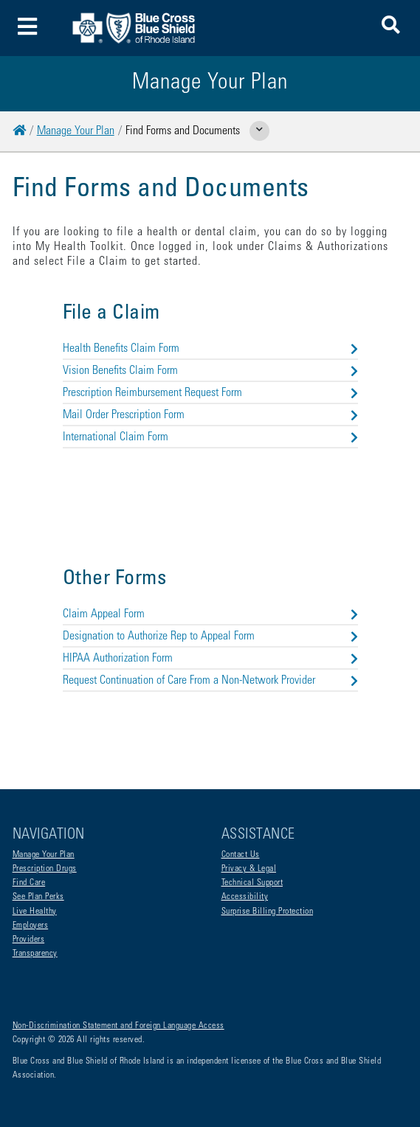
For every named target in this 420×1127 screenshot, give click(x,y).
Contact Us (240, 854)
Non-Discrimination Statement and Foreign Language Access (118, 1026)
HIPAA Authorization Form (210, 659)
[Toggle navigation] (28, 28)
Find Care (29, 882)
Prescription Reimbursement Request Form (210, 393)
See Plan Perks (38, 896)
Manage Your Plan (75, 131)
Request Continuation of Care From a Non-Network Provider (210, 681)
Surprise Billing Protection (267, 911)
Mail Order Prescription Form (210, 415)
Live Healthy (35, 911)
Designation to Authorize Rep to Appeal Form (210, 636)
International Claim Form (210, 437)
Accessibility (245, 896)
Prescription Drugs (45, 868)
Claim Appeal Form (210, 614)
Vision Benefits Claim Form (210, 371)
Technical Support (252, 882)
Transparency (35, 953)
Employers (31, 925)
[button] (390, 27)
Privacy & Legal (249, 868)
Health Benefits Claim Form (210, 349)
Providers (29, 939)
